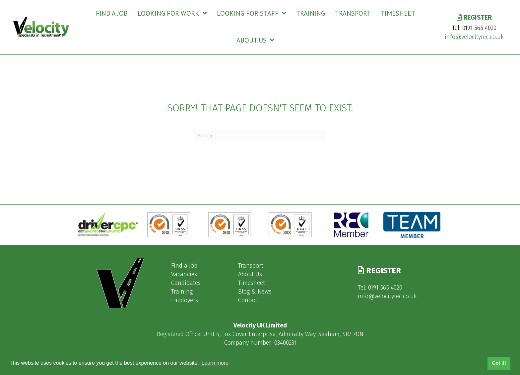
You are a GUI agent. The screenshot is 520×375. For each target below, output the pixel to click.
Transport (250, 265)
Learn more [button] (214, 363)
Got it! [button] (499, 363)
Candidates (186, 283)
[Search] (260, 135)
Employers (184, 300)
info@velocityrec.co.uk (474, 37)
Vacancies (184, 274)
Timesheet (251, 283)
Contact (248, 300)
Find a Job (184, 265)
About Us (250, 274)
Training (182, 291)
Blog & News (255, 291)
